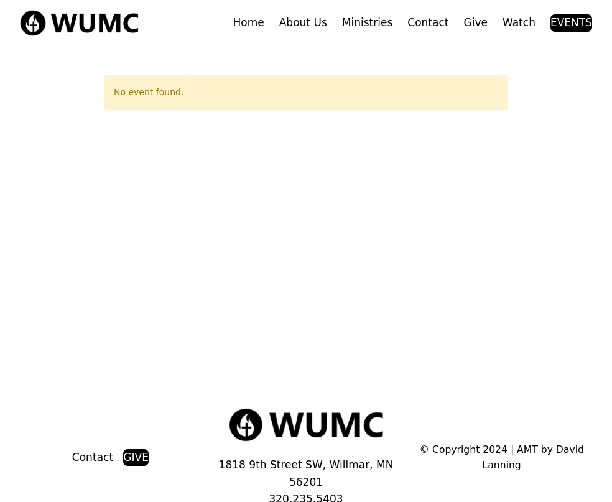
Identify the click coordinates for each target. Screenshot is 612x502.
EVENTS (571, 22)
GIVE (136, 457)
